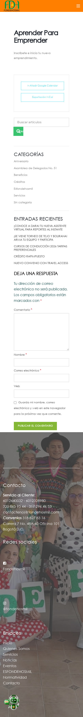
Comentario (23, 309)
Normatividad (15, 677)
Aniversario (21, 161)
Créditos (19, 182)
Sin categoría (23, 202)
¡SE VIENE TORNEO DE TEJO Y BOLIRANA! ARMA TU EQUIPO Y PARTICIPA (40, 238)
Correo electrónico (27, 370)
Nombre (20, 354)
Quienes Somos (16, 649)
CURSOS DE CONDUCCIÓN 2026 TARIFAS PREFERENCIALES (40, 248)
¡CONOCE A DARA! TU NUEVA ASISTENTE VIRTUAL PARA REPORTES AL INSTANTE (40, 228)
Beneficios (20, 175)
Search (20, 131)
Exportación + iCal (42, 97)
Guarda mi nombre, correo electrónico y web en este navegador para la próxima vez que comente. (39, 408)
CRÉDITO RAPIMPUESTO (29, 256)
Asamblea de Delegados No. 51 (35, 168)
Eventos (9, 666)
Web (17, 386)
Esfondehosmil (23, 189)
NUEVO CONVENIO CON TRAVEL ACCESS (41, 263)
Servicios (19, 195)
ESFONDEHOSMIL (17, 672)
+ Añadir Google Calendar (42, 86)
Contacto (11, 683)
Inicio (7, 643)
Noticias (10, 660)
